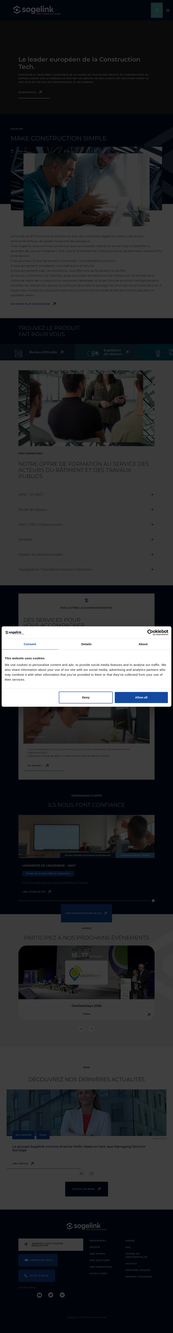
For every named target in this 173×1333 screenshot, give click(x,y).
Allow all (141, 697)
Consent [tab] (30, 644)
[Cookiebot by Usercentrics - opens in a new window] (150, 632)
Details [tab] (86, 644)
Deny (86, 697)
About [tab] (143, 644)
